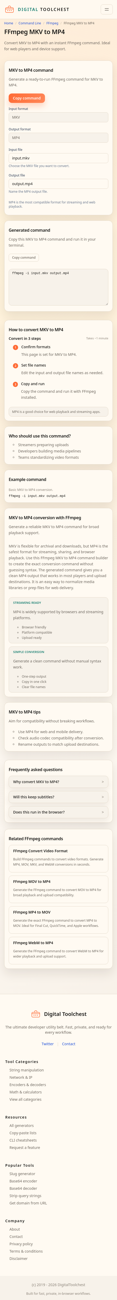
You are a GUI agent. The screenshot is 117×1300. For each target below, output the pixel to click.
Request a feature (24, 1147)
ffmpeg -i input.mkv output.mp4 (58, 287)
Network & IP (20, 1077)
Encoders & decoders (27, 1084)
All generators (21, 1125)
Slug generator (22, 1173)
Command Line (30, 23)
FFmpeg (52, 23)
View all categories (25, 1099)
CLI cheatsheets (23, 1140)
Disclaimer (18, 1258)
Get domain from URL (28, 1203)
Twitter (48, 1043)
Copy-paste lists (23, 1132)
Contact (68, 1043)
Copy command (27, 98)
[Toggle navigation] (107, 9)
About (14, 1229)
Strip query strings (25, 1195)
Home (8, 23)
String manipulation (26, 1069)
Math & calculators (25, 1091)
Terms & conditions (26, 1251)
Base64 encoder (23, 1181)
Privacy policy (21, 1243)
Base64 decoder (23, 1188)
